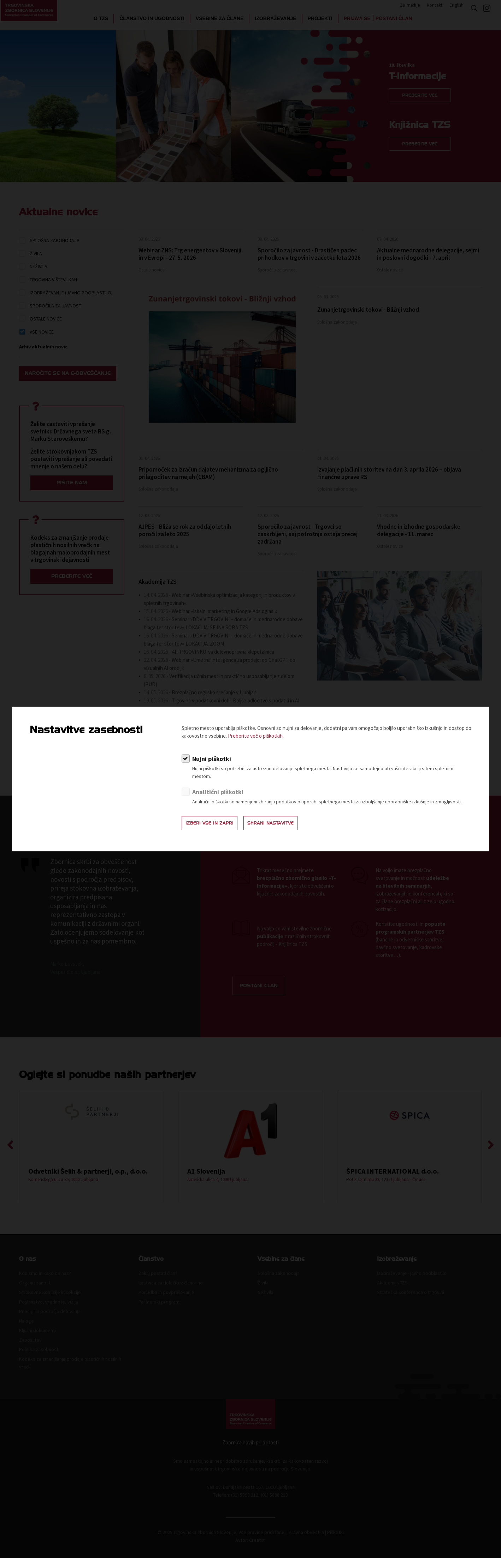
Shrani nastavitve (286, 825)
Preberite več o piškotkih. (256, 737)
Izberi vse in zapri (214, 825)
